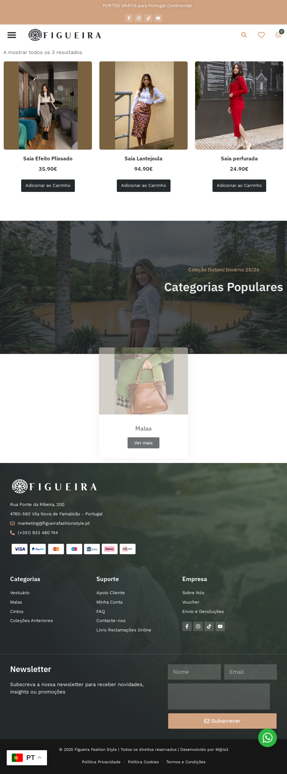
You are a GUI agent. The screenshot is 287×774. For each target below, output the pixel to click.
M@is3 (222, 749)
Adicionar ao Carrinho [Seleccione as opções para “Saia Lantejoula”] (143, 185)
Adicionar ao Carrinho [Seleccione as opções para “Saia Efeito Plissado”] (48, 185)
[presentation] (219, 696)
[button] (12, 35)
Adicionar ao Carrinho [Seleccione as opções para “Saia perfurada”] (239, 185)
